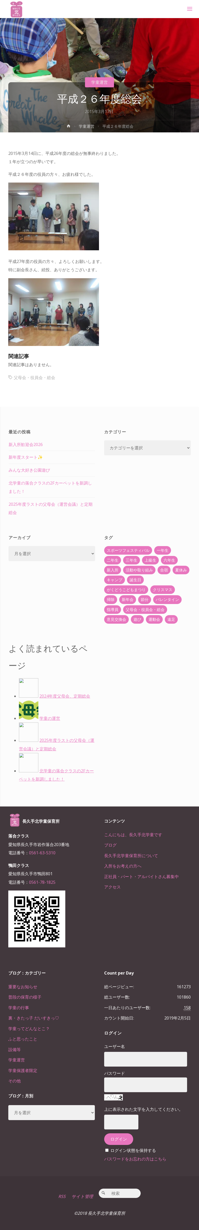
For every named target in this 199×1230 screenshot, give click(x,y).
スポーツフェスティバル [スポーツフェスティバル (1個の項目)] (128, 550)
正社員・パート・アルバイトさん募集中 (141, 876)
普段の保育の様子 (24, 997)
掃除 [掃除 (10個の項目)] (111, 599)
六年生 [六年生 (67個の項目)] (169, 560)
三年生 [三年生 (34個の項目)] (131, 560)
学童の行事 (18, 1007)
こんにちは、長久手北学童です (133, 834)
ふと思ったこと (22, 1039)
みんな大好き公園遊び (29, 470)
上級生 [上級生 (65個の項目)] (150, 560)
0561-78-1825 (42, 882)
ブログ (110, 845)
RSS (62, 1196)
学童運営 (99, 82)
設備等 (14, 1049)
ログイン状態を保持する (133, 1150)
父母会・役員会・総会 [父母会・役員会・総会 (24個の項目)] (145, 609)
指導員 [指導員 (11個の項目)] (112, 609)
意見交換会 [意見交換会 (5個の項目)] (116, 619)
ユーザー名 (114, 1046)
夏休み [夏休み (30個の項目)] (181, 569)
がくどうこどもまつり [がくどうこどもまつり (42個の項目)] (126, 589)
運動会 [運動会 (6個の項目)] (154, 619)
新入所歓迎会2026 (26, 444)
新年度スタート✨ (26, 457)
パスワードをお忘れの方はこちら (135, 1159)
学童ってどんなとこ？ (29, 1028)
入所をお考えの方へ (122, 866)
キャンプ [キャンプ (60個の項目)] (114, 579)
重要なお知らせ (22, 987)
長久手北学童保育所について (131, 855)
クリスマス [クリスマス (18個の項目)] (162, 589)
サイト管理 (82, 1196)
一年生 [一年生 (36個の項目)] (162, 550)
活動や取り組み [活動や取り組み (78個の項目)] (139, 569)
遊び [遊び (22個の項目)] (137, 619)
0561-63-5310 (42, 853)
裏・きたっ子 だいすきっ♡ (33, 1018)
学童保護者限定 (22, 1070)
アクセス (112, 887)
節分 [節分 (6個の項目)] (144, 599)
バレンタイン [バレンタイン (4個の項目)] (167, 599)
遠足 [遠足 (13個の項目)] (171, 619)
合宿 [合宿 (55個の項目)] (164, 569)
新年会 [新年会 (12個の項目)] (127, 599)
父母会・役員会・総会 (34, 377)
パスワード (114, 1073)
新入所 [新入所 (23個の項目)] (112, 569)
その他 (14, 1081)
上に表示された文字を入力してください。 (143, 1109)
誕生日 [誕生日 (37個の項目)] (135, 579)
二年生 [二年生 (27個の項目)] (112, 560)
